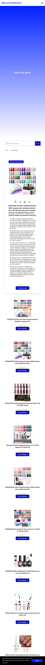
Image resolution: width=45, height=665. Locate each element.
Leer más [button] (5, 662)
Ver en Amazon (22, 288)
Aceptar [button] (37, 660)
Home (6, 150)
